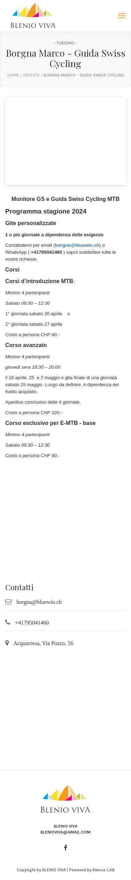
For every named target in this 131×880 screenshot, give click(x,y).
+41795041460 (32, 623)
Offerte (32, 75)
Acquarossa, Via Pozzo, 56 (43, 643)
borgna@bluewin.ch (77, 245)
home (13, 75)
